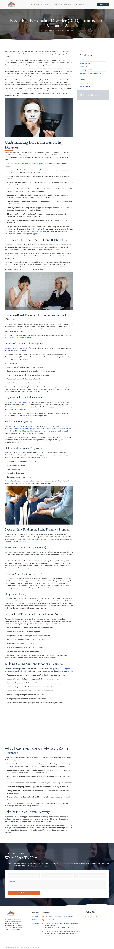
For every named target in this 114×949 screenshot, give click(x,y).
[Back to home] (12, 4)
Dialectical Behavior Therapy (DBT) (17, 348)
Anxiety (82, 60)
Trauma (82, 80)
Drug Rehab (35, 923)
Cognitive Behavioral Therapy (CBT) (17, 402)
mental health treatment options (28, 539)
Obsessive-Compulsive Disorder (90, 73)
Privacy (34, 920)
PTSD (81, 76)
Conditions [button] (58, 4)
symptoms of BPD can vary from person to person (26, 164)
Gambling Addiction (86, 70)
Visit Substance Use (78, 4)
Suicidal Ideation (85, 86)
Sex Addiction (84, 83)
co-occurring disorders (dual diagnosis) (31, 231)
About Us (35, 916)
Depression (83, 66)
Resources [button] (67, 4)
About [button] (32, 4)
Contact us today (11, 825)
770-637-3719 (103, 4)
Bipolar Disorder (85, 63)
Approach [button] (48, 4)
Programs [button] (40, 4)
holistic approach (40, 455)
